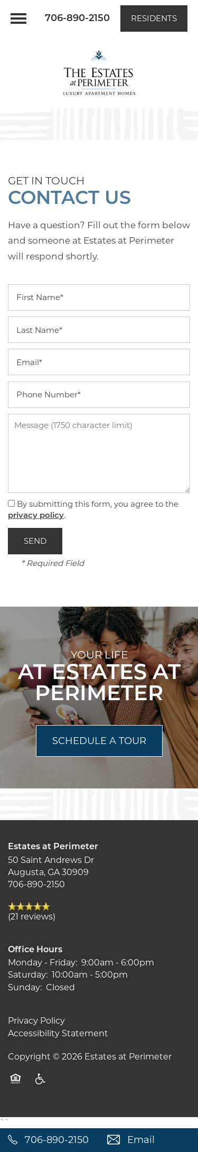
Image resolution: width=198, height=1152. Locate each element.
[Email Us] (149, 1140)
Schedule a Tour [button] (99, 741)
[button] (153, 18)
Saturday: (28, 975)
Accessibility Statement (58, 1033)
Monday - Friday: (42, 963)
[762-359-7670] (49, 1140)
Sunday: (25, 987)
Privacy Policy (36, 1021)
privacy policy (36, 516)
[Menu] (18, 18)
